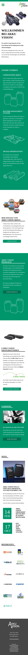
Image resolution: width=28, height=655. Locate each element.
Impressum (14, 644)
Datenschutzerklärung (14, 649)
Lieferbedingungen (14, 646)
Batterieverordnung (14, 651)
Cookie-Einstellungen (14, 639)
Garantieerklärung (14, 647)
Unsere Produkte (12, 292)
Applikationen (12, 241)
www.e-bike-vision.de (12, 389)
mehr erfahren (12, 439)
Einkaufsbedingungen (14, 645)
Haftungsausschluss (14, 650)
